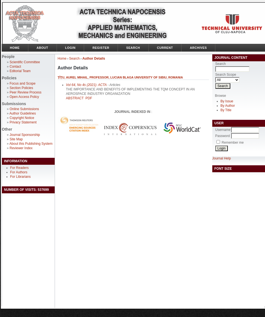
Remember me (233, 142)
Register (100, 47)
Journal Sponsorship (25, 135)
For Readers (19, 168)
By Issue (227, 101)
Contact (15, 67)
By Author (228, 106)
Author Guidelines (22, 113)
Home (15, 47)
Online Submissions (24, 109)
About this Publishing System (30, 144)
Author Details (93, 58)
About (42, 47)
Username (223, 130)
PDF (88, 98)
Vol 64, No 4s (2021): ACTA (86, 85)
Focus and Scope (23, 83)
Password (222, 136)
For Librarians (20, 177)
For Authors (18, 172)
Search (133, 47)
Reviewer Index (21, 148)
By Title (226, 110)
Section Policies (21, 88)
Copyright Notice (22, 118)
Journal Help (221, 158)
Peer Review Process (26, 92)
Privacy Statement (23, 122)
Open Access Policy (24, 97)
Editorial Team (20, 71)
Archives (198, 47)
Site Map (16, 139)
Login (70, 47)
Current (165, 47)
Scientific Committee (25, 62)
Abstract (75, 98)
